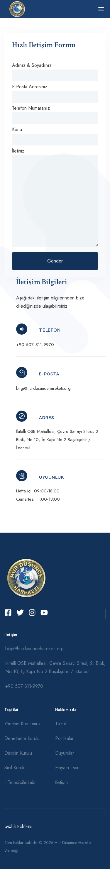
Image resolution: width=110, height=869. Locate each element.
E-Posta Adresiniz (55, 93)
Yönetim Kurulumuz (22, 723)
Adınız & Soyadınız (55, 71)
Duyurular (64, 753)
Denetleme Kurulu (22, 738)
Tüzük (61, 723)
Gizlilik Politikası (18, 826)
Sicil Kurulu (15, 767)
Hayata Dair (67, 767)
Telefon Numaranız (55, 114)
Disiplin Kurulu (18, 753)
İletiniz (55, 197)
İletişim (61, 782)
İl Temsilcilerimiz (19, 782)
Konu (55, 135)
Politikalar (64, 738)
